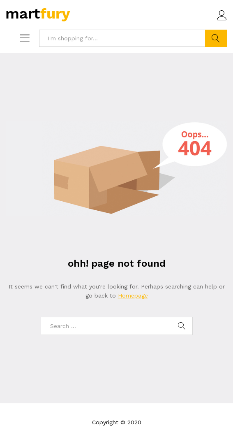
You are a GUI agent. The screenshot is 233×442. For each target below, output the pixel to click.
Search (216, 38)
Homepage (133, 295)
